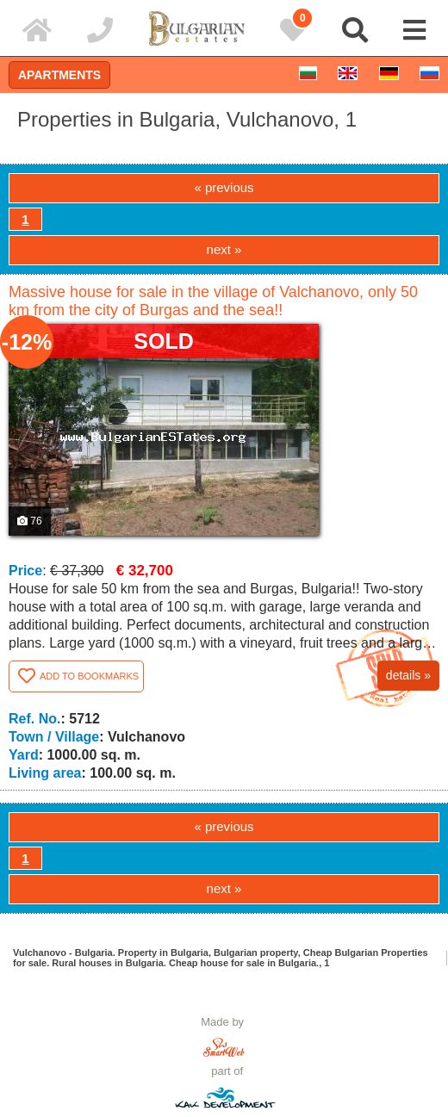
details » (408, 675)
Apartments (59, 75)
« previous (223, 187)
